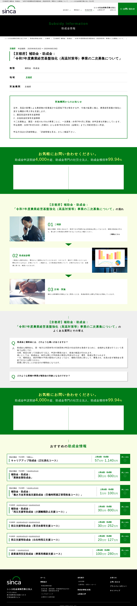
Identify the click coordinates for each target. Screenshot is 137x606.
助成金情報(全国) (36, 38)
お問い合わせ (115, 575)
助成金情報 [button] (88, 10)
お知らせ (113, 10)
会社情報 (81, 574)
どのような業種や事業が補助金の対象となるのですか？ (43, 373)
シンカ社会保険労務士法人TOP (16, 38)
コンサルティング (47, 586)
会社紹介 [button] (66, 10)
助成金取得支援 (46, 578)
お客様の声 (101, 10)
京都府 (47, 38)
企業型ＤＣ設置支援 (48, 590)
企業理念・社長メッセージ (87, 577)
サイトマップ (115, 583)
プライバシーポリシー (118, 579)
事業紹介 (43, 575)
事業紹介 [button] (77, 10)
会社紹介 (81, 570)
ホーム (42, 570)
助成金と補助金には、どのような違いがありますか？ (42, 340)
